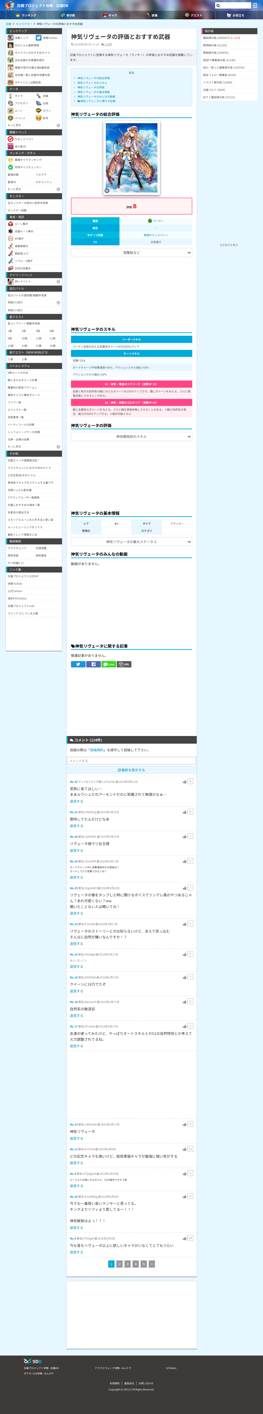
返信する (76, 801)
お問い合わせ (146, 1383)
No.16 (74, 977)
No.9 (73, 1238)
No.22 (74, 954)
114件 (108, 44)
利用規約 (115, 1383)
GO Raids (171, 1368)
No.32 (74, 781)
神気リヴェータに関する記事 (96, 101)
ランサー (156, 221)
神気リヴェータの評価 (90, 87)
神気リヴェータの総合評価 (93, 78)
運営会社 (129, 1383)
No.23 (74, 924)
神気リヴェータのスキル (92, 83)
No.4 (73, 1173)
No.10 (74, 1196)
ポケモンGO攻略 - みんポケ (39, 1373)
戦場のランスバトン (156, 235)
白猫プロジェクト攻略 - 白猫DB (42, 5)
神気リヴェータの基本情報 (93, 92)
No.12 (74, 1149)
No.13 (74, 1124)
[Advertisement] (131, 289)
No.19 (74, 861)
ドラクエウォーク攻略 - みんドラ (113, 1368)
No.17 (74, 1026)
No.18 (74, 1002)
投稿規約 (97, 749)
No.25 (74, 888)
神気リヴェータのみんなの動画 (96, 96)
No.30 (74, 836)
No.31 (74, 812)
